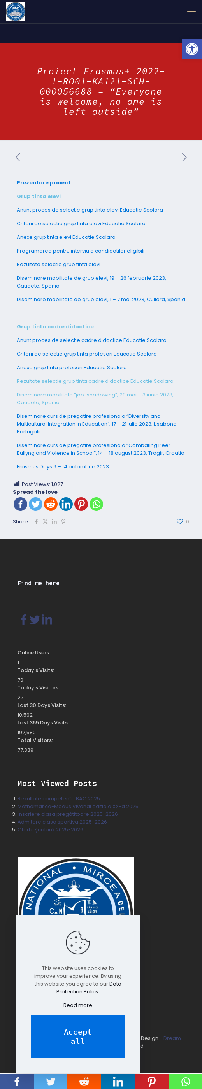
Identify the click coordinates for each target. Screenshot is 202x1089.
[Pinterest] (81, 504)
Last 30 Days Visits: (42, 705)
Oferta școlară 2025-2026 (50, 829)
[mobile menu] (191, 11)
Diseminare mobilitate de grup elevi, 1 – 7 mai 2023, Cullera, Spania (101, 299)
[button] (192, 49)
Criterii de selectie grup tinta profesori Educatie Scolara (87, 354)
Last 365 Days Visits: (44, 722)
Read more (77, 1005)
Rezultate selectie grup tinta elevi (58, 264)
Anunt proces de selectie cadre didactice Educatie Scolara (92, 340)
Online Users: (34, 652)
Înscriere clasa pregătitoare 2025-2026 (68, 814)
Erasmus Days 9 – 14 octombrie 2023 (63, 466)
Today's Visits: (36, 670)
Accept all (78, 1036)
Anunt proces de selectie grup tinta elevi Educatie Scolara (90, 210)
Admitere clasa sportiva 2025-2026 (62, 822)
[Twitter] (35, 504)
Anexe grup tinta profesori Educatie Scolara (72, 367)
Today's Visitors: (39, 687)
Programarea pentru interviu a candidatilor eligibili (80, 250)
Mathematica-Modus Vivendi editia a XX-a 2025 (78, 806)
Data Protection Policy (88, 987)
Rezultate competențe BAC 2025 (59, 798)
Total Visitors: (36, 740)
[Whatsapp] (96, 504)
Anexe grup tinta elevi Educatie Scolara (66, 237)
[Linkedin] (66, 504)
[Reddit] (51, 504)
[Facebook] (20, 504)
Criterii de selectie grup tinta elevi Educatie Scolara (81, 223)
